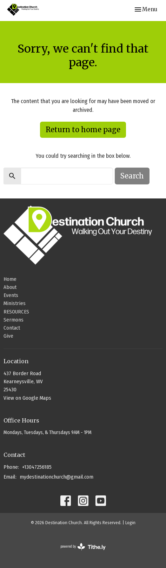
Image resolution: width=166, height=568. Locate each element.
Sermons (14, 320)
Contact (12, 328)
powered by (83, 547)
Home (10, 279)
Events (11, 295)
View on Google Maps (27, 398)
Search (132, 175)
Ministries (15, 303)
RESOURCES (16, 312)
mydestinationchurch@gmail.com (56, 477)
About (10, 287)
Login (130, 522)
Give (8, 336)
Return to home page (83, 129)
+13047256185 (37, 467)
